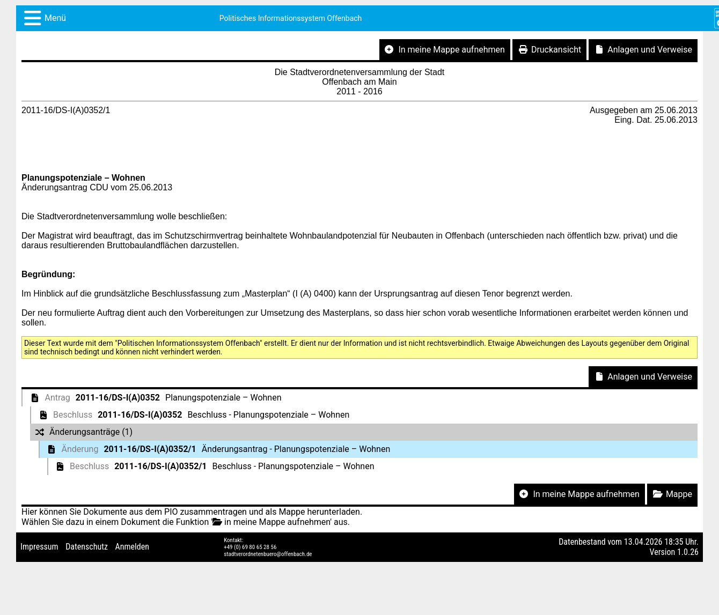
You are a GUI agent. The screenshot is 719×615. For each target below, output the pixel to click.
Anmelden (132, 547)
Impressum (39, 547)
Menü (55, 18)
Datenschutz (86, 547)
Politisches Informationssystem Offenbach (290, 18)
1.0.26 (688, 552)
